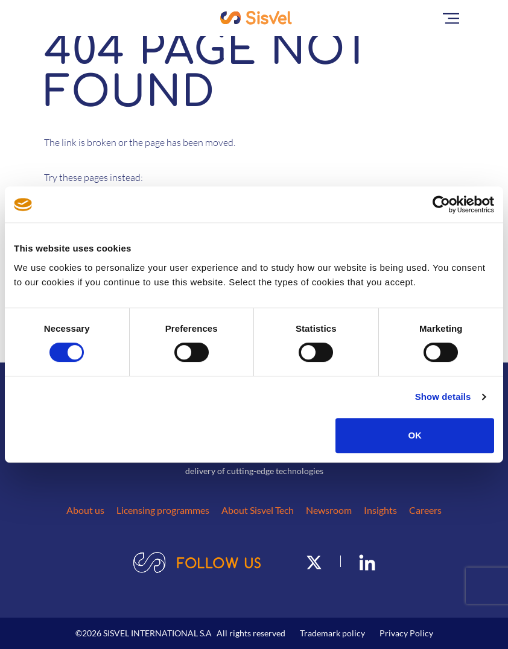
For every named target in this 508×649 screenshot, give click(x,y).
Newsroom (329, 510)
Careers (425, 510)
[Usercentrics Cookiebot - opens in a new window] (441, 204)
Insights (380, 510)
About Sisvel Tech (257, 510)
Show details (443, 396)
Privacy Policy (406, 633)
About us (85, 510)
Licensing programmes (162, 510)
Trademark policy (332, 633)
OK (415, 435)
